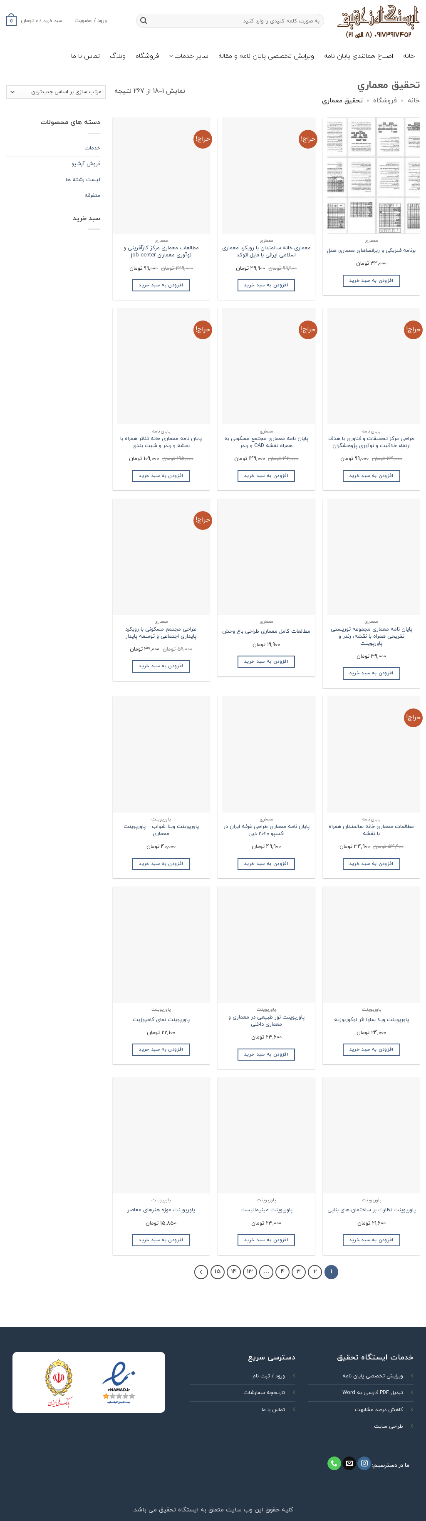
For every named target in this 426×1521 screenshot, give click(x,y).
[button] (34, 20)
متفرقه (92, 195)
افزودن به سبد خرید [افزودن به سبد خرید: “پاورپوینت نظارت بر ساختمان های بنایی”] (371, 1240)
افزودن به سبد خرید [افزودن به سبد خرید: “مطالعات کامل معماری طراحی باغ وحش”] (266, 661)
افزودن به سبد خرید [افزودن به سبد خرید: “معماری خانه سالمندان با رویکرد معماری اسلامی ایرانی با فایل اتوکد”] (266, 285)
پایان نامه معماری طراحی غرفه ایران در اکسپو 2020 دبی (266, 830)
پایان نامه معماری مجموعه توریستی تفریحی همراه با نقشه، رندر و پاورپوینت (371, 636)
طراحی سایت (388, 1426)
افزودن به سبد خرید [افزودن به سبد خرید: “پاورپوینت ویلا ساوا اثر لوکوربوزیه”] (371, 1049)
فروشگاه (147, 56)
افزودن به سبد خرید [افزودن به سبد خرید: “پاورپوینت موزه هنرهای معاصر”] (161, 1240)
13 (250, 1272)
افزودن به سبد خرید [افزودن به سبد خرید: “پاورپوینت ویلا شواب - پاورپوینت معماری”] (161, 863)
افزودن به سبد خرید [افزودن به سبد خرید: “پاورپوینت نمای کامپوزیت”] (161, 1049)
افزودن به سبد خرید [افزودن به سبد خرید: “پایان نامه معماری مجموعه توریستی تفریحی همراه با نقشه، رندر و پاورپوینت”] (371, 673)
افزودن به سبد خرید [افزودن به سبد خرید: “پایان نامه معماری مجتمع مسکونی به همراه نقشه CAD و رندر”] (266, 475)
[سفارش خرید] (56, 92)
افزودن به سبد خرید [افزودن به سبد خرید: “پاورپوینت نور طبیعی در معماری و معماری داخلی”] (266, 1054)
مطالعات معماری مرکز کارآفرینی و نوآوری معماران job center (161, 252)
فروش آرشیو (86, 164)
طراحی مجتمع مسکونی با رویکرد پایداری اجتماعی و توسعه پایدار (161, 633)
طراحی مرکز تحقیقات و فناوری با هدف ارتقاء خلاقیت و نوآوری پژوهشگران (371, 442)
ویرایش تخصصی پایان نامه (372, 1376)
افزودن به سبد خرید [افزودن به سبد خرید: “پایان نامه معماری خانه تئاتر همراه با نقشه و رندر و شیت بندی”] (161, 475)
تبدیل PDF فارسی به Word (372, 1393)
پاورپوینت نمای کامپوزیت (161, 1020)
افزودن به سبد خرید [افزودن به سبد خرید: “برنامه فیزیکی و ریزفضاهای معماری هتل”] (371, 280)
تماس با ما (85, 56)
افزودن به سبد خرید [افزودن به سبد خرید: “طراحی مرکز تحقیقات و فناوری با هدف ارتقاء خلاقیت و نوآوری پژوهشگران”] (371, 475)
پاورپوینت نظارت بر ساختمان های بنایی (371, 1210)
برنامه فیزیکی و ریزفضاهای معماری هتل (371, 250)
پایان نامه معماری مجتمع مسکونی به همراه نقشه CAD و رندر (266, 442)
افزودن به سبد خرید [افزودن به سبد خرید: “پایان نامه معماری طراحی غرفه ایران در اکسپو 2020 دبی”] (266, 863)
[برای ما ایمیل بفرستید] (349, 1463)
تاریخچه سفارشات (264, 1393)
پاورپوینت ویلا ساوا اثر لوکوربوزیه (371, 1020)
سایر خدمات (188, 56)
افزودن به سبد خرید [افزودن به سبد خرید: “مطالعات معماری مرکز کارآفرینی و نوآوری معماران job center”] (161, 285)
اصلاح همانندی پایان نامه (358, 56)
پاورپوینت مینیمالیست (266, 1210)
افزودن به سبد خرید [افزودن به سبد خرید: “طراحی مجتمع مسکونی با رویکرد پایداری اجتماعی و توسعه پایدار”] (161, 666)
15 (217, 1272)
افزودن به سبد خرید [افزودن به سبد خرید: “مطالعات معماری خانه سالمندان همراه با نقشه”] (371, 863)
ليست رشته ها (83, 180)
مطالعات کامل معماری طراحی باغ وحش (266, 631)
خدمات (92, 148)
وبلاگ (118, 56)
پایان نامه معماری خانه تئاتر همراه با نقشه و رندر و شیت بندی (161, 442)
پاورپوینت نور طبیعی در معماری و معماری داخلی (266, 1021)
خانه (409, 56)
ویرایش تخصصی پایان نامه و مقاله (266, 56)
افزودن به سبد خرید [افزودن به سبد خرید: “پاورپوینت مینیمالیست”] (266, 1240)
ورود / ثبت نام (269, 1376)
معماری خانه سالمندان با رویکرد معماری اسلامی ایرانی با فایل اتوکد (266, 252)
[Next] (201, 1272)
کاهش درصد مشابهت (379, 1410)
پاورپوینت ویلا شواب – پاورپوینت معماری (161, 830)
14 (234, 1272)
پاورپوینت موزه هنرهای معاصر (161, 1210)
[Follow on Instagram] (364, 1463)
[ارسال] (144, 21)
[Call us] (334, 1463)
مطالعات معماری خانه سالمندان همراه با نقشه (371, 830)
